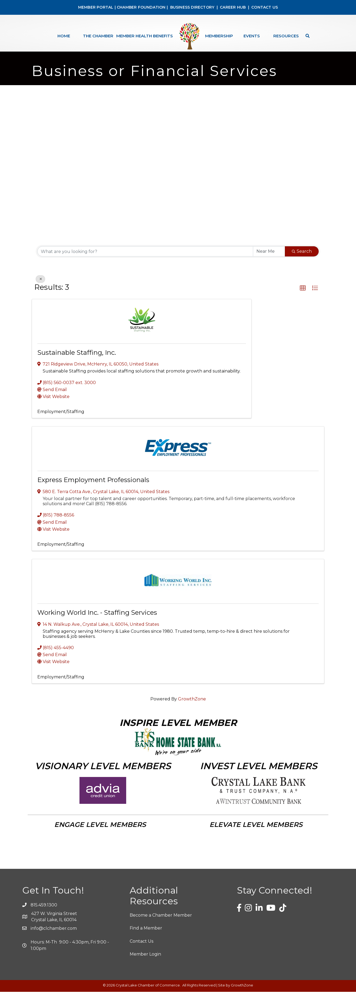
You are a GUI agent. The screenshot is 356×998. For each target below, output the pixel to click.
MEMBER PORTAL (96, 7)
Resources (286, 35)
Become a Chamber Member (161, 921)
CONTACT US (264, 7)
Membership (219, 35)
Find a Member (146, 934)
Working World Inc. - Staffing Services (97, 619)
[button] (302, 294)
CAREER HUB (233, 7)
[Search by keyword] (145, 257)
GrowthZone (192, 705)
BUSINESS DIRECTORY (191, 7)
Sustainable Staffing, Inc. (76, 359)
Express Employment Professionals (93, 486)
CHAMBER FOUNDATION (141, 7)
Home (63, 35)
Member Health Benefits (144, 35)
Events (252, 35)
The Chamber (98, 35)
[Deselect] (40, 285)
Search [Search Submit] (302, 257)
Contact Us (141, 947)
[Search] (306, 35)
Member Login (145, 960)
